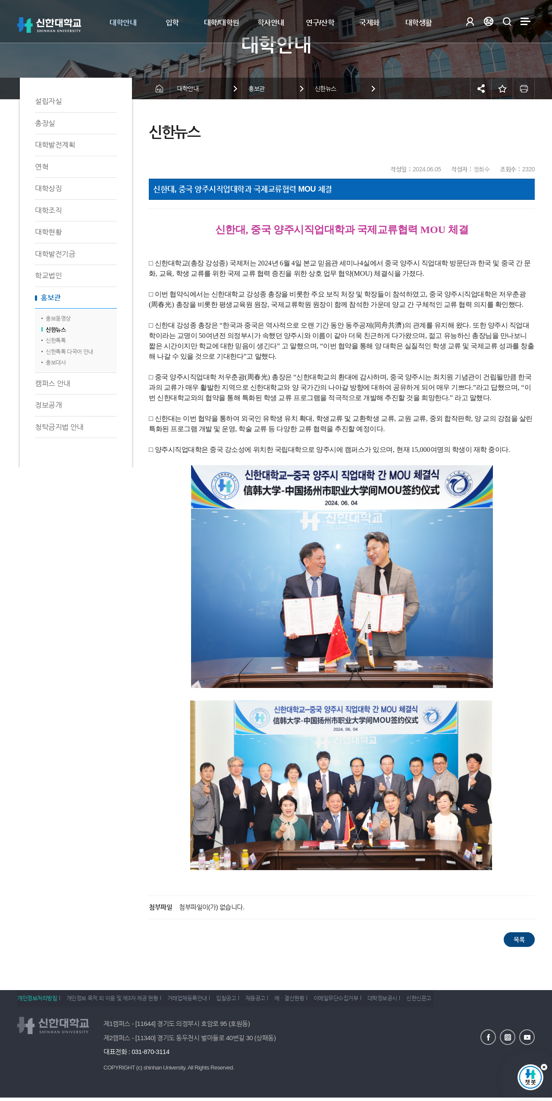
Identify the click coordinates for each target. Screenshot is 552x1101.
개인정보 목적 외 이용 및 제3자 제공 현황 (116, 1000)
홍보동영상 (58, 318)
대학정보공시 (411, 1000)
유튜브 (527, 1036)
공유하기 (481, 88)
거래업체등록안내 (195, 1000)
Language (488, 21)
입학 (172, 23)
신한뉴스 (56, 329)
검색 (507, 21)
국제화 (369, 23)
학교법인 (48, 275)
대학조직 (48, 210)
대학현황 (48, 232)
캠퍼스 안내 (52, 383)
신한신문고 (451, 1000)
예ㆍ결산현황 (310, 1000)
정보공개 (48, 405)
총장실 (45, 123)
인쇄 (524, 88)
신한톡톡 (56, 340)
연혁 (41, 167)
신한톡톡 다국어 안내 (69, 351)
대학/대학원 (221, 23)
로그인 (470, 21)
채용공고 (272, 1000)
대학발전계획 (55, 145)
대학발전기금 (55, 254)
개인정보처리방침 (37, 1000)
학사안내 (270, 23)
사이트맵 (525, 21)
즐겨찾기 (502, 88)
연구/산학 (320, 23)
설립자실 (48, 101)
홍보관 (51, 297)
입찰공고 (238, 1000)
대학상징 (48, 188)
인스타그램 (507, 1036)
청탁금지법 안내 (59, 427)
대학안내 (123, 23)
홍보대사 (56, 362)
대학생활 (418, 23)
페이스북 (488, 1036)
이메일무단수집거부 (361, 1000)
